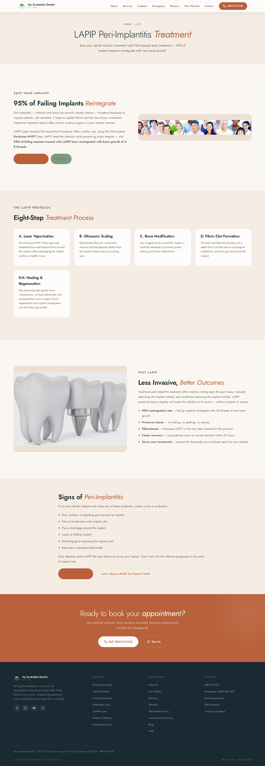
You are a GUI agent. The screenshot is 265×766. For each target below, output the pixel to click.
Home (127, 24)
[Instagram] (25, 708)
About (114, 6)
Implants (142, 6)
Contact (209, 6)
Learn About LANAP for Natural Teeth (126, 574)
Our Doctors (155, 691)
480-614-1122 (233, 6)
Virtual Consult (245, 759)
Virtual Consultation (215, 711)
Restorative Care (101, 704)
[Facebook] (17, 708)
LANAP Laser (100, 711)
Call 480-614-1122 (31, 159)
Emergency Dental (102, 685)
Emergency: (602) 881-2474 (220, 691)
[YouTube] (34, 708)
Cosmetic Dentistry (102, 698)
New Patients (192, 6)
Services (127, 6)
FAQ (151, 731)
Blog (151, 724)
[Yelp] (42, 708)
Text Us (61, 159)
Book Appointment (214, 698)
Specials (153, 704)
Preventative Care (102, 724)
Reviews (174, 6)
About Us (153, 685)
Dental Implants (101, 691)
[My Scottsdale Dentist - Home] (36, 6)
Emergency (158, 6)
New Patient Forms (159, 711)
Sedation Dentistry (102, 718)
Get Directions (212, 704)
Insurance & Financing (161, 718)
